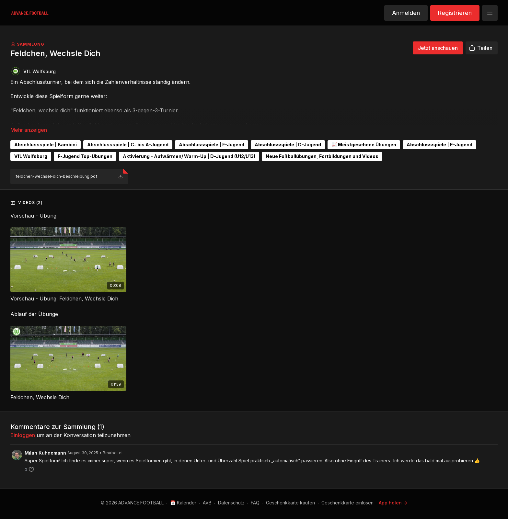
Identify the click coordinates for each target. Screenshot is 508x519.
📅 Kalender (183, 502)
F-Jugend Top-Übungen (85, 156)
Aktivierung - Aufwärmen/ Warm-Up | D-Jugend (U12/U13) (189, 156)
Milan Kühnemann (45, 453)
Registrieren (455, 12)
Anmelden (406, 12)
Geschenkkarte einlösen (347, 502)
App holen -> (393, 502)
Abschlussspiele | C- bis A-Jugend (127, 144)
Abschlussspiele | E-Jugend (439, 144)
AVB (207, 502)
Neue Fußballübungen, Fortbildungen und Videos (322, 156)
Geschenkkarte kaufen (290, 502)
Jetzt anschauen (438, 48)
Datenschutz (231, 502)
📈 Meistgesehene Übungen (363, 144)
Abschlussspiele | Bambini (45, 144)
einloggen (22, 435)
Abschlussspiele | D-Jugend (288, 144)
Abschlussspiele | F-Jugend (211, 144)
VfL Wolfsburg (30, 156)
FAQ (255, 502)
